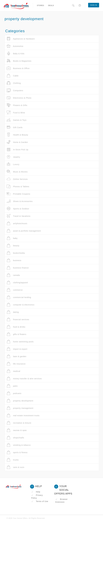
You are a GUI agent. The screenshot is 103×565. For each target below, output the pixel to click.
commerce (15, 290)
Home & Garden (17, 142)
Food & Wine (16, 113)
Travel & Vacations (18, 216)
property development (20, 401)
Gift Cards (15, 127)
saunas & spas (17, 430)
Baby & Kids (15, 53)
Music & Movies (17, 172)
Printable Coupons (18, 194)
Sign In (93, 5)
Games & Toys (16, 120)
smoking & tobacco (19, 445)
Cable (13, 76)
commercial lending (19, 297)
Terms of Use (39, 501)
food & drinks (16, 327)
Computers (15, 90)
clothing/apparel (17, 282)
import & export (17, 349)
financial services (18, 319)
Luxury (13, 164)
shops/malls (15, 438)
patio (12, 386)
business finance (18, 268)
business (14, 260)
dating (13, 312)
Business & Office (18, 68)
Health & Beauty (17, 135)
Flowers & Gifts (17, 105)
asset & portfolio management (24, 231)
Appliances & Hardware (21, 39)
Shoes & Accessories (20, 201)
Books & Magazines (19, 61)
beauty (13, 245)
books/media (16, 253)
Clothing (14, 83)
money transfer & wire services (24, 378)
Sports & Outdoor (18, 209)
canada (13, 275)
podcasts (14, 393)
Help (35, 492)
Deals (51, 5)
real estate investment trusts (23, 415)
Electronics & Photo (19, 98)
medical (13, 371)
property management (20, 408)
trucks (13, 460)
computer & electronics (20, 305)
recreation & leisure (19, 423)
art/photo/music (17, 223)
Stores (40, 5)
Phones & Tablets (18, 186)
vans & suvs (15, 467)
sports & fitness (17, 452)
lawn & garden (16, 356)
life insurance (16, 364)
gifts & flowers (16, 334)
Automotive (15, 46)
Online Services (17, 179)
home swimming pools (20, 342)
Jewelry (13, 157)
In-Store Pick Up (17, 149)
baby (12, 238)
